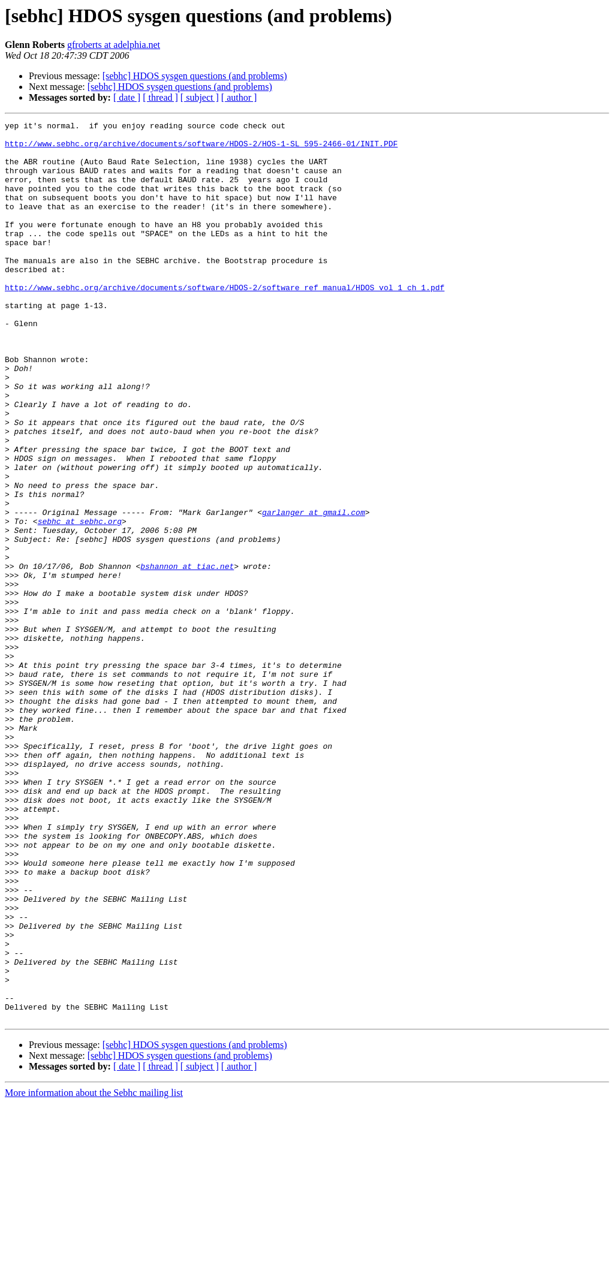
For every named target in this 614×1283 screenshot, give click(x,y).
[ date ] (126, 97)
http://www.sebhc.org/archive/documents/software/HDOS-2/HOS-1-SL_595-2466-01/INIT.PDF (201, 148)
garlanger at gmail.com (313, 591)
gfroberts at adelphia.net (113, 45)
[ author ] (239, 97)
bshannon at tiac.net (187, 655)
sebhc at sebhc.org (80, 602)
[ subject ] (199, 97)
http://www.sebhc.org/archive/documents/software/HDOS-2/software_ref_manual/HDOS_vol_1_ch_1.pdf (224, 321)
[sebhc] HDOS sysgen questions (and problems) (195, 76)
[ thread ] (160, 97)
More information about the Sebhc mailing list (94, 1272)
